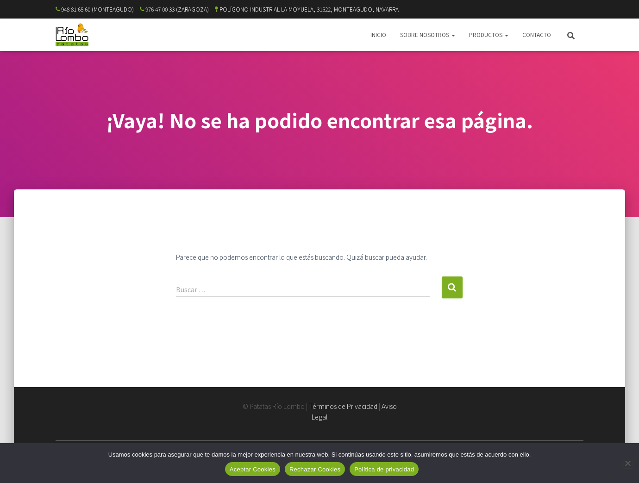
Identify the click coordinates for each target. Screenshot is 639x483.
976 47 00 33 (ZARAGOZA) (174, 9)
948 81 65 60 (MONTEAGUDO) (95, 9)
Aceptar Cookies (253, 469)
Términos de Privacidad (343, 406)
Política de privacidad (384, 469)
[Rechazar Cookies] (627, 463)
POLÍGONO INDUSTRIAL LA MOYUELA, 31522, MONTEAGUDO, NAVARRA (307, 9)
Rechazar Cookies (314, 469)
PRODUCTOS (488, 34)
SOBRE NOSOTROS (427, 34)
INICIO (378, 34)
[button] (453, 34)
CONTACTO (536, 34)
